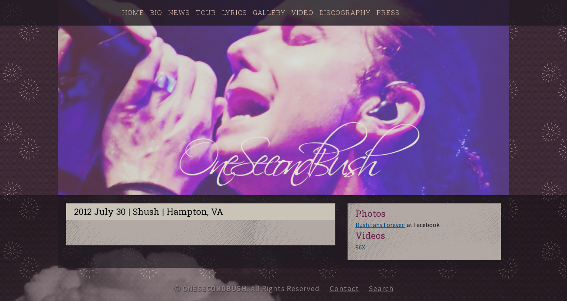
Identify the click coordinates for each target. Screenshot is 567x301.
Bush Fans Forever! (381, 225)
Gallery (269, 12)
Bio (156, 12)
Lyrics (234, 12)
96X (360, 247)
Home (133, 12)
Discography (345, 12)
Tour (206, 12)
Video (302, 12)
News (179, 12)
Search (381, 288)
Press (388, 12)
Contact (344, 288)
